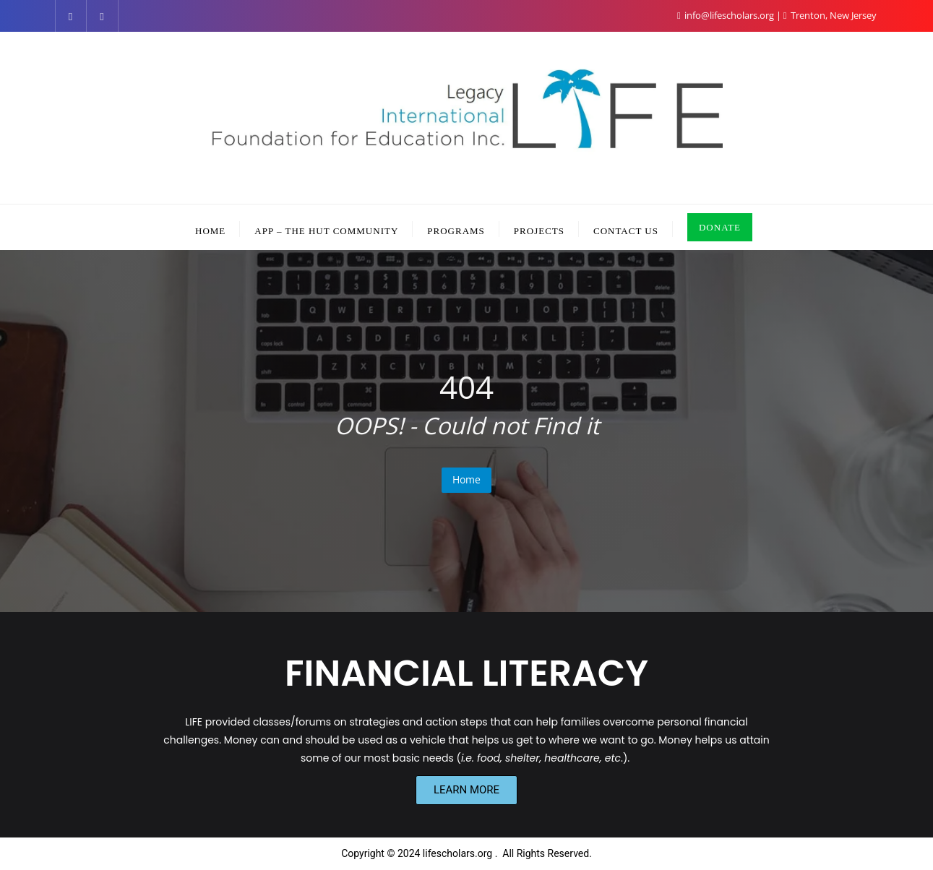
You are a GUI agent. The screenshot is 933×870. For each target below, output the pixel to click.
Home (466, 479)
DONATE (720, 227)
